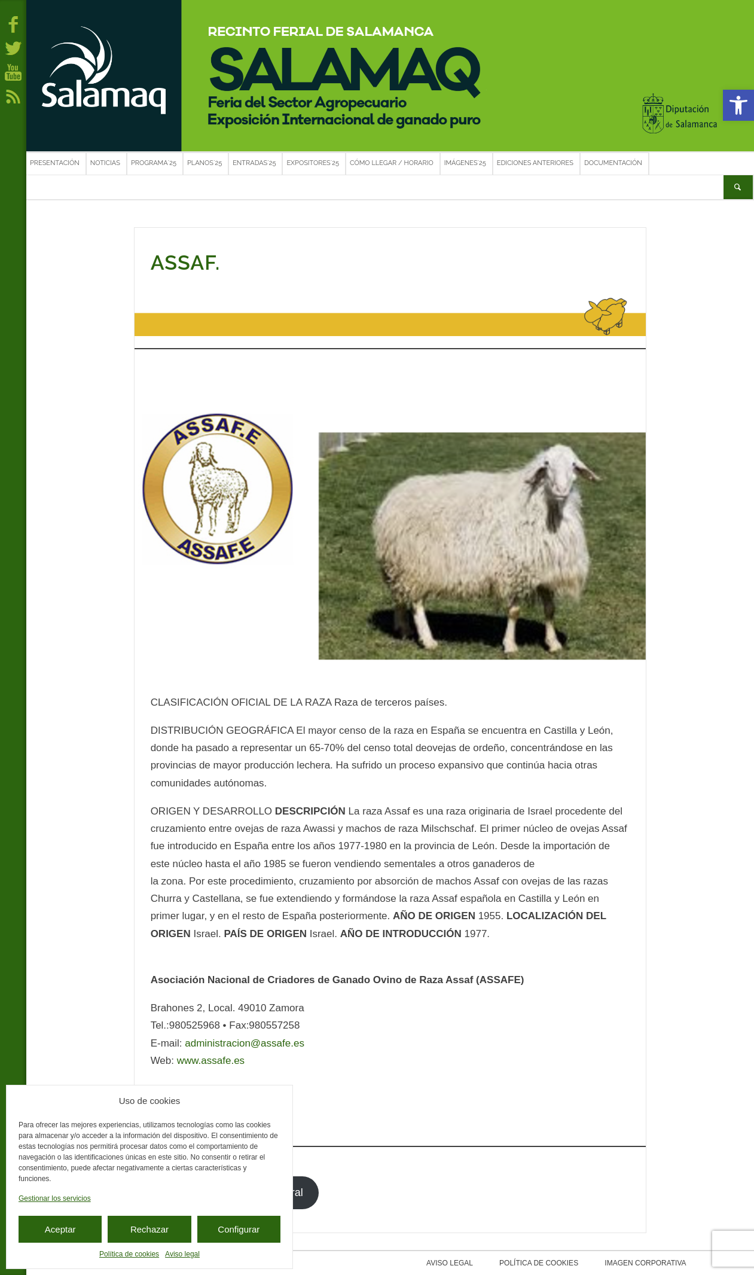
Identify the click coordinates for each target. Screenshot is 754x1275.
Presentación (55, 163)
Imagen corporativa (639, 1263)
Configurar (239, 1229)
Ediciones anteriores (535, 163)
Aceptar (60, 1229)
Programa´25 (153, 163)
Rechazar (149, 1229)
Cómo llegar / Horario (392, 163)
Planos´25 (204, 163)
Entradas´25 (254, 163)
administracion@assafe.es (244, 1043)
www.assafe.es (211, 1060)
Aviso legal (182, 1254)
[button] (738, 105)
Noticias (105, 163)
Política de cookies (129, 1254)
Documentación (613, 163)
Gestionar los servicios (55, 1198)
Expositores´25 (312, 163)
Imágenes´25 (465, 163)
